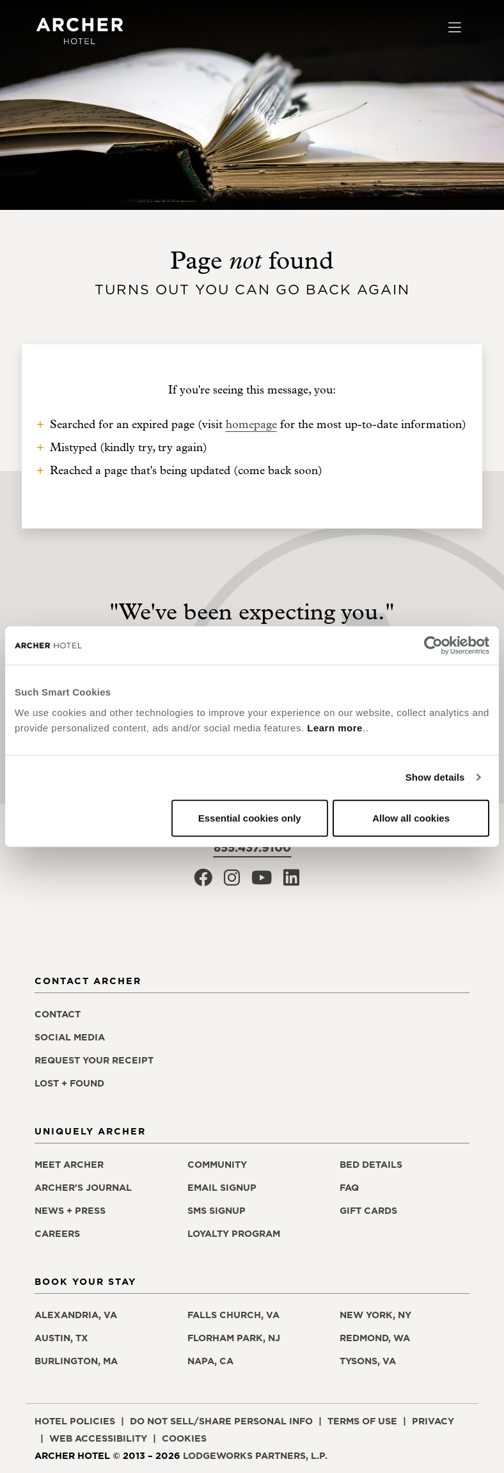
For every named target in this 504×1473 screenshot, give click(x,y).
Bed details (371, 1164)
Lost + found (69, 1083)
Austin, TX (61, 1338)
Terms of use (362, 1421)
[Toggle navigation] (454, 29)
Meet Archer (69, 1164)
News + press (70, 1210)
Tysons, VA (368, 1361)
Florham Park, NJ (233, 1338)
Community (217, 1164)
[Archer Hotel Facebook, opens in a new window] (203, 881)
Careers (57, 1233)
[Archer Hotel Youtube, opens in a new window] (261, 881)
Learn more (335, 727)
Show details (435, 777)
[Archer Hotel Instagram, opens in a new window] (232, 881)
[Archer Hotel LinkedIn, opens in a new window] (291, 881)
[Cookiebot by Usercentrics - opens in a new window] (433, 645)
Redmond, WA (375, 1338)
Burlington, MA (76, 1361)
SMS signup (216, 1210)
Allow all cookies (411, 817)
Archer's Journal (83, 1187)
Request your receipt (94, 1060)
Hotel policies (75, 1421)
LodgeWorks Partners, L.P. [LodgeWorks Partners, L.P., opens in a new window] (255, 1455)
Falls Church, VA (233, 1315)
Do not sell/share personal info (221, 1421)
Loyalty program (233, 1233)
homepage (251, 424)
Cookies (184, 1438)
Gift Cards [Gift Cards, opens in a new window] (368, 1210)
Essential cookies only (249, 817)
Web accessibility (98, 1438)
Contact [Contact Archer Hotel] (58, 1014)
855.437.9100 (252, 848)
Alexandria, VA (76, 1315)
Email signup (221, 1187)
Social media (70, 1037)
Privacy (433, 1421)
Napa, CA (210, 1361)
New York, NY (375, 1315)
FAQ (349, 1187)
